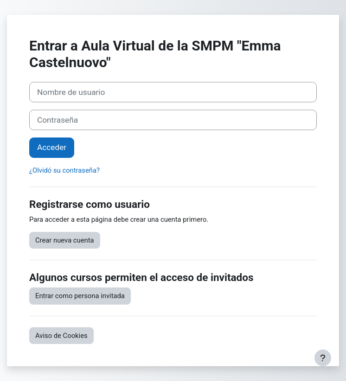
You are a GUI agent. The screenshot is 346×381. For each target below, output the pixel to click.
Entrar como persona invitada (80, 296)
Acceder (51, 147)
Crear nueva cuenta (64, 240)
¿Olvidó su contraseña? (64, 170)
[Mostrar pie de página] (322, 358)
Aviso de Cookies (61, 335)
